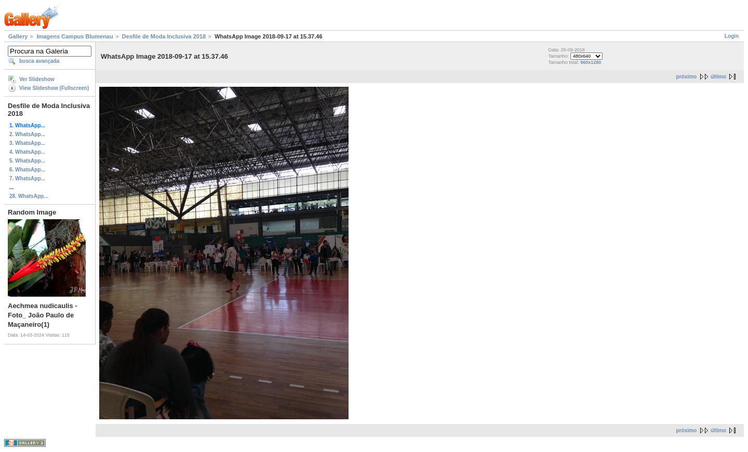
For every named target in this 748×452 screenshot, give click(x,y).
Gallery (18, 36)
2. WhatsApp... (27, 134)
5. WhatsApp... (27, 161)
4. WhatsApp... (27, 152)
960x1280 (590, 62)
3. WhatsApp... (27, 143)
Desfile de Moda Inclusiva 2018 (164, 36)
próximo (686, 76)
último (718, 76)
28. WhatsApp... (28, 196)
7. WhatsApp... (27, 178)
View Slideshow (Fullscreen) (54, 88)
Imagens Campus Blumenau (74, 36)
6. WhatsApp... (27, 169)
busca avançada (39, 61)
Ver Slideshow (37, 79)
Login (732, 36)
